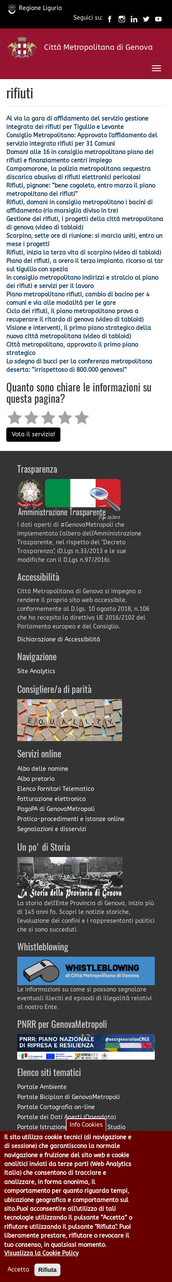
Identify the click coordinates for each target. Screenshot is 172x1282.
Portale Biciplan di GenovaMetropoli (68, 1097)
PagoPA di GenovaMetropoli (56, 809)
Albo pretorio (36, 779)
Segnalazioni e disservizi (51, 829)
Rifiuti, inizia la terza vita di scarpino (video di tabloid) (83, 252)
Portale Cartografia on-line (56, 1107)
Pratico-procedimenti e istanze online (71, 819)
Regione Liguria (35, 8)
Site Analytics (36, 671)
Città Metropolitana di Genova (98, 47)
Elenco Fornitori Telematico (55, 789)
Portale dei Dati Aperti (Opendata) (66, 1117)
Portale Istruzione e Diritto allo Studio (71, 1127)
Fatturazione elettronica (51, 799)
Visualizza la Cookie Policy (41, 1265)
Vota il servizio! (33, 434)
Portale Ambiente (42, 1087)
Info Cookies (86, 1136)
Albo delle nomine (42, 768)
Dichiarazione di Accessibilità (58, 639)
